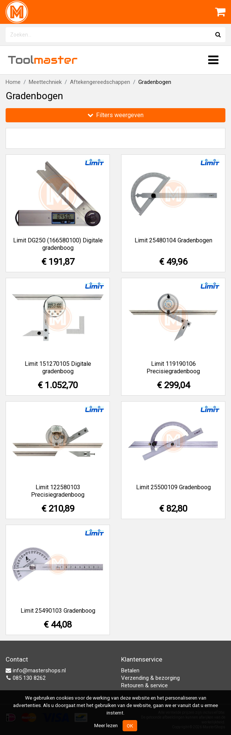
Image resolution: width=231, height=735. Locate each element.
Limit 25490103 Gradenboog (58, 610)
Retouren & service (144, 685)
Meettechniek (45, 82)
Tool (42, 60)
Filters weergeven (115, 115)
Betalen (130, 670)
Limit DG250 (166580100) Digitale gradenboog (58, 244)
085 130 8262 (26, 678)
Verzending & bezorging (150, 678)
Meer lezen (106, 725)
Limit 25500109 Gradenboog (173, 487)
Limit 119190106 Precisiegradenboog (173, 367)
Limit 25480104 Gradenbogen (173, 240)
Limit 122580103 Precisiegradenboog (57, 491)
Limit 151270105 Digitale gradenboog (58, 367)
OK (130, 726)
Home (13, 82)
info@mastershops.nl (36, 670)
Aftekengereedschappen (100, 82)
